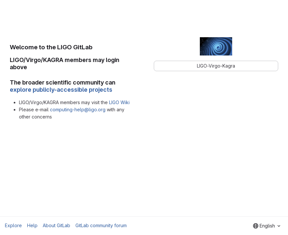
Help (32, 225)
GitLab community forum (101, 225)
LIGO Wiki (119, 102)
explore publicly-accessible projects (61, 89)
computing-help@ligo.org (77, 109)
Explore (13, 225)
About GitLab (56, 225)
